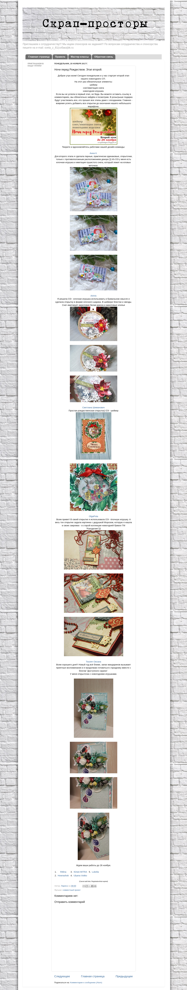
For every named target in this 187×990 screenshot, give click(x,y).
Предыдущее (124, 976)
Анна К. (93, 153)
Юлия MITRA (80, 872)
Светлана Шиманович (93, 407)
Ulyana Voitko (80, 875)
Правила (60, 57)
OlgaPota (93, 516)
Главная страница (39, 57)
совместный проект (72, 890)
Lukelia (95, 872)
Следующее (62, 976)
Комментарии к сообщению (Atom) (86, 982)
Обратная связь (103, 57)
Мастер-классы (80, 57)
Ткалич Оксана (93, 661)
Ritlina (63, 872)
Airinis (93, 296)
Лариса (64, 886)
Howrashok (63, 875)
